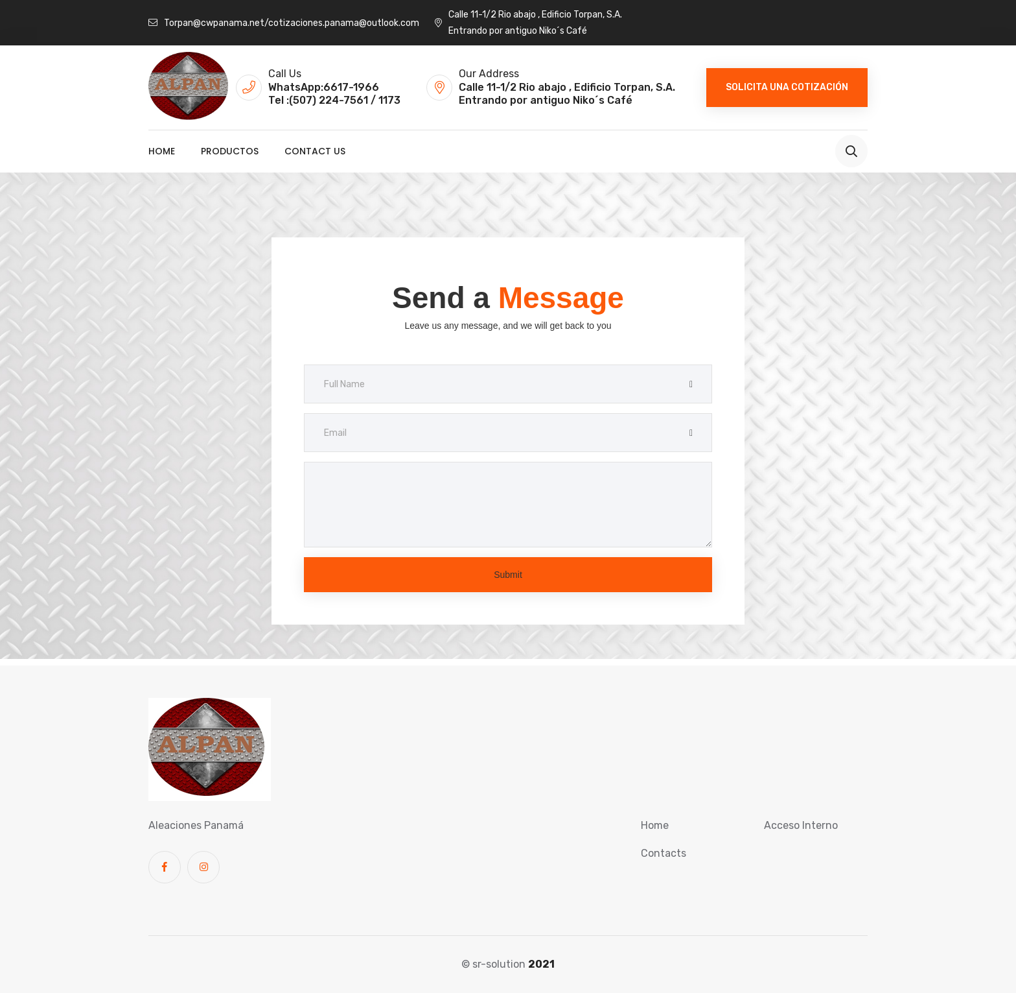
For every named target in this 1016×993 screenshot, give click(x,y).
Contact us (314, 151)
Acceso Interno (801, 825)
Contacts (663, 853)
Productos (230, 151)
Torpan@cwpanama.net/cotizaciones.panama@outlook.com (283, 23)
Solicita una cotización (787, 87)
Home (161, 151)
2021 (541, 964)
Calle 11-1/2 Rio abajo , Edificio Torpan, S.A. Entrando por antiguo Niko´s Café (528, 22)
